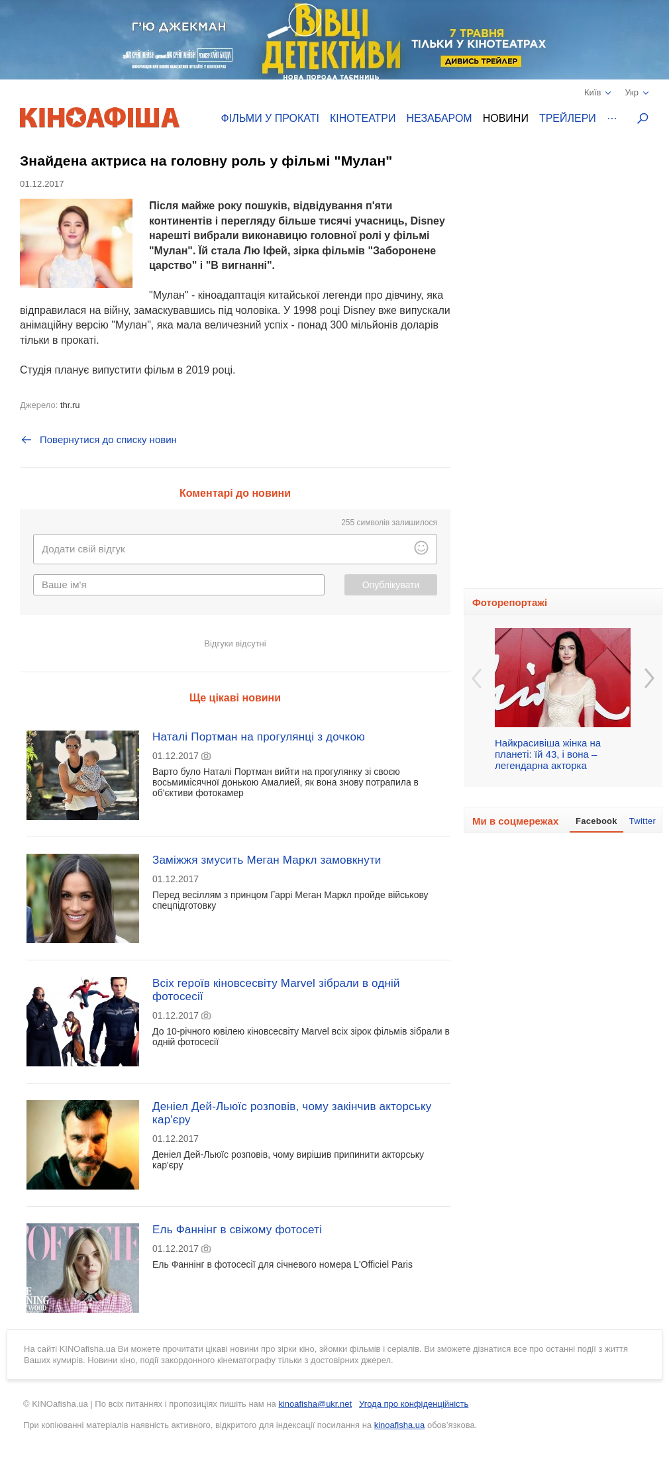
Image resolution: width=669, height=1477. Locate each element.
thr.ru (70, 405)
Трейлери (567, 118)
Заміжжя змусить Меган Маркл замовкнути (267, 860)
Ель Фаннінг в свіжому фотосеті (237, 1229)
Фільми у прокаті (270, 118)
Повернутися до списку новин (98, 439)
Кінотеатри (363, 118)
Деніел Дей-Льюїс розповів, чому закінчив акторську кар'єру (291, 1113)
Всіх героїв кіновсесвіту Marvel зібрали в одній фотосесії (276, 990)
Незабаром (439, 118)
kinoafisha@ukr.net (315, 1404)
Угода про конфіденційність (413, 1404)
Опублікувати (391, 585)
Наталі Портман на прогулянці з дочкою (258, 737)
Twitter (642, 821)
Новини (506, 118)
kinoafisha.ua (399, 1425)
